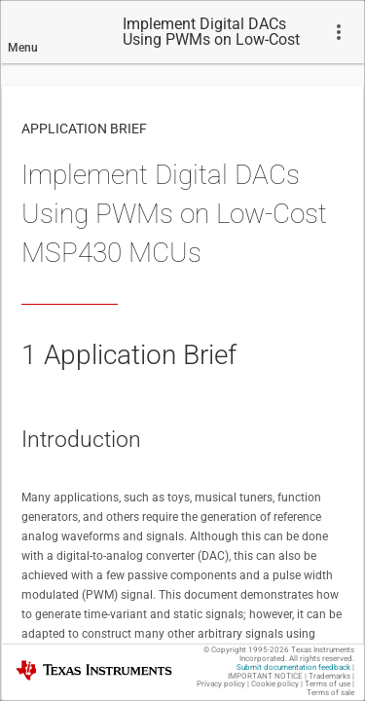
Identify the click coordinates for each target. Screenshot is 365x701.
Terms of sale (330, 692)
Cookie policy (275, 684)
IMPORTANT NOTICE (265, 676)
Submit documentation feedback (293, 667)
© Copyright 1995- (246, 650)
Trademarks (329, 676)
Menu (23, 48)
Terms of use (327, 684)
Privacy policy (221, 684)
